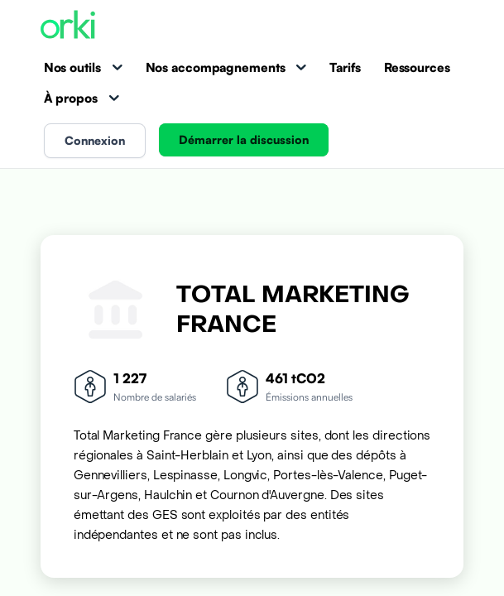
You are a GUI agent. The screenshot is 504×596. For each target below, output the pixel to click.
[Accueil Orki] (68, 26)
